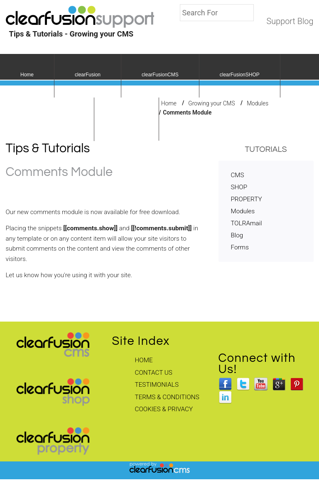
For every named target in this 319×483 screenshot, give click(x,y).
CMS (237, 175)
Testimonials (157, 384)
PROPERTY (246, 199)
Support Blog (289, 21)
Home (27, 75)
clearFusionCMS (160, 75)
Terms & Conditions (167, 397)
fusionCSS (126, 118)
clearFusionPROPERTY (47, 118)
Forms (239, 247)
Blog (237, 235)
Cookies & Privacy (164, 409)
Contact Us (153, 372)
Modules (257, 103)
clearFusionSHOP (240, 75)
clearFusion (88, 75)
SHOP (239, 187)
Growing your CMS (211, 103)
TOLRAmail (246, 223)
